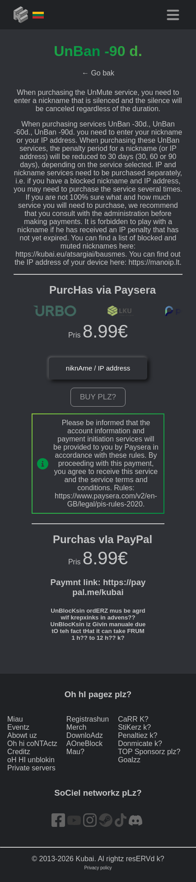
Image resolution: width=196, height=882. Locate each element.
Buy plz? (98, 397)
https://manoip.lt (153, 262)
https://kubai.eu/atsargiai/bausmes (70, 254)
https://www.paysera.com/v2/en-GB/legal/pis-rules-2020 (106, 500)
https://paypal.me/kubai (108, 587)
